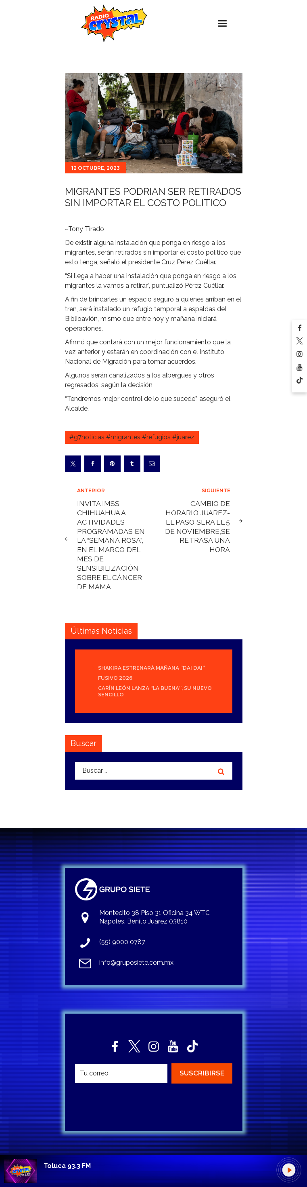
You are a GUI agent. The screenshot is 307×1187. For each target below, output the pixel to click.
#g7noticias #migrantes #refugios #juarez (131, 437)
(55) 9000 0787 (122, 942)
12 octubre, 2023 (95, 168)
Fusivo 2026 (115, 678)
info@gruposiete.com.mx (136, 962)
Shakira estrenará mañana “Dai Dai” (151, 668)
